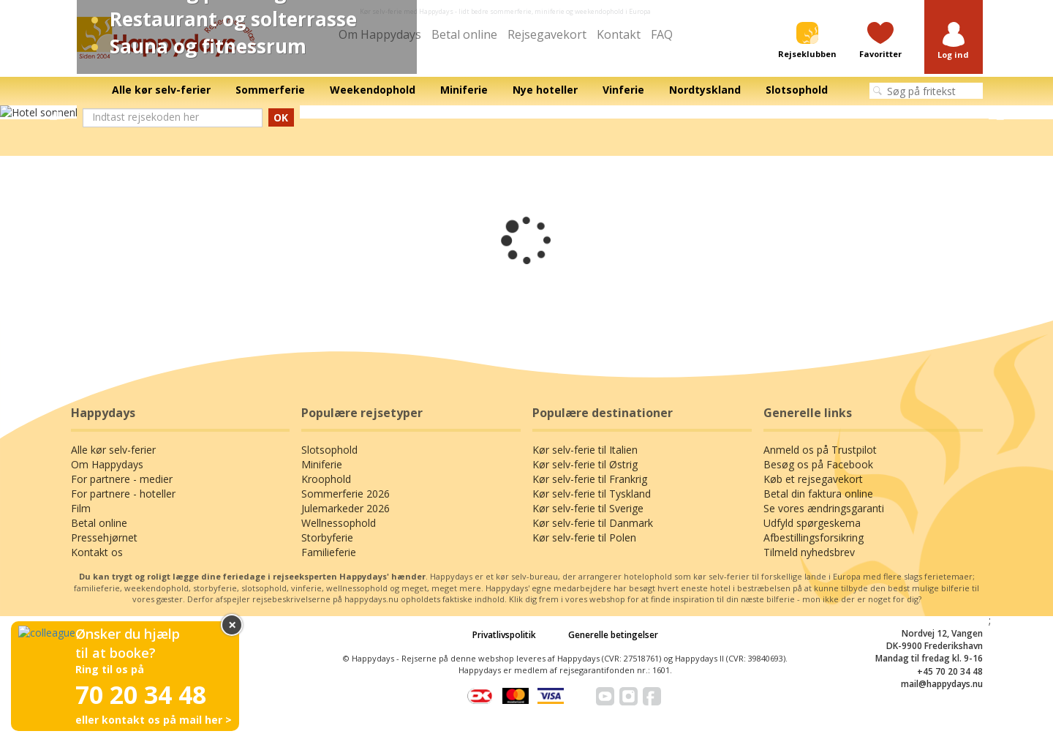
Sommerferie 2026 (345, 494)
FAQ (662, 34)
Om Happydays (107, 464)
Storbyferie (327, 537)
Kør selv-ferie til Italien (585, 450)
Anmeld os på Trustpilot (820, 450)
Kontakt (619, 34)
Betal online (464, 34)
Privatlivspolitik (504, 635)
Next (1000, 112)
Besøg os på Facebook (818, 464)
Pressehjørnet (104, 537)
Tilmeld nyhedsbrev (809, 552)
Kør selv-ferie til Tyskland (591, 494)
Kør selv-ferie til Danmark (592, 523)
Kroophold (326, 479)
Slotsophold (329, 450)
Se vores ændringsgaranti (823, 508)
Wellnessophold (338, 523)
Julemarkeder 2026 (345, 508)
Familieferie (328, 552)
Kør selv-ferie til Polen (584, 537)
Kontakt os (97, 552)
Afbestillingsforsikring (813, 537)
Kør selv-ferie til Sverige (588, 508)
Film (81, 508)
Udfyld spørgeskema (812, 523)
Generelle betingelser (613, 635)
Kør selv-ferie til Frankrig (589, 479)
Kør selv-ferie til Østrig (585, 464)
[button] (953, 41)
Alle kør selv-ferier (113, 450)
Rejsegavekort (546, 34)
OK (280, 117)
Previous (53, 112)
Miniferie (321, 464)
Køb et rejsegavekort (813, 479)
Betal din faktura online (818, 494)
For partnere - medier (122, 479)
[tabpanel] (526, 112)
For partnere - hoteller (123, 494)
